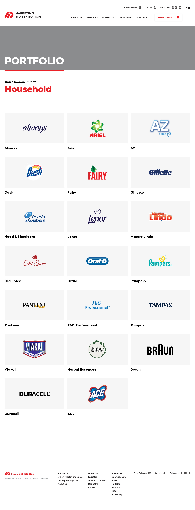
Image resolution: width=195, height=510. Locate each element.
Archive (91, 488)
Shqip (187, 7)
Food (114, 481)
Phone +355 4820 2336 (22, 474)
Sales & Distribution (97, 481)
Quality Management (68, 481)
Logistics (92, 477)
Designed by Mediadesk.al (40, 478)
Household (117, 488)
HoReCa (116, 484)
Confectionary (119, 477)
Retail (114, 491)
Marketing (93, 484)
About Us (62, 484)
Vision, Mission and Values (70, 477)
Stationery (117, 495)
